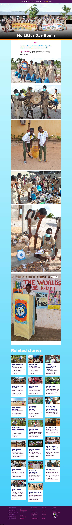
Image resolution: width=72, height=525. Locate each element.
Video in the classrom (44, 514)
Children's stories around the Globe (23, 510)
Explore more (21, 515)
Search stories (21, 514)
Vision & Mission (54, 507)
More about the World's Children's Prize (56, 512)
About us (50, 1)
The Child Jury (32, 515)
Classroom (46, 1)
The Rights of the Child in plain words (34, 513)
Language (68, 4)
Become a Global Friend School (34, 507)
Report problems (54, 511)
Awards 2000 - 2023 (44, 507)
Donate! (69, 22)
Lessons (42, 513)
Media (64, 4)
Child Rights (32, 1)
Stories (42, 515)
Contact (61, 4)
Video (20, 509)
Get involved (26, 1)
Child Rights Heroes (39, 1)
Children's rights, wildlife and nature (23, 516)
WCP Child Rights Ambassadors (34, 514)
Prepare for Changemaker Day (23, 511)
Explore (21, 1)
